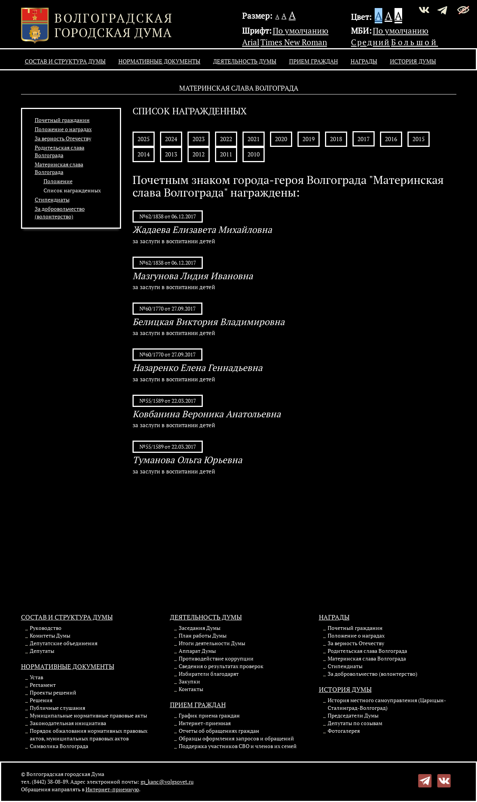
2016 (391, 139)
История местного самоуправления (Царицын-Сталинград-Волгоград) (387, 703)
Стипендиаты (52, 199)
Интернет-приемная (205, 723)
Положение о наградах (63, 129)
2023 (198, 139)
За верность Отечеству (63, 138)
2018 (336, 139)
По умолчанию (300, 30)
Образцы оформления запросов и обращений (236, 738)
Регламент (43, 684)
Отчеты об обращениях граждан (219, 730)
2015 (418, 139)
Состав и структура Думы (65, 61)
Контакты (191, 689)
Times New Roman (293, 42)
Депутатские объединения (63, 643)
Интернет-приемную (112, 789)
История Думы (413, 61)
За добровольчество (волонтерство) (60, 212)
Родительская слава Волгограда (59, 151)
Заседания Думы (199, 627)
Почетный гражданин (62, 120)
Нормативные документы (159, 61)
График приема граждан (209, 715)
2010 (253, 154)
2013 (171, 154)
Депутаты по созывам (355, 723)
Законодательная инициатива (68, 723)
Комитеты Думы (50, 635)
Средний (370, 42)
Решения (41, 700)
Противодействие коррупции (216, 658)
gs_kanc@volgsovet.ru (167, 781)
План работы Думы (202, 635)
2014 (143, 154)
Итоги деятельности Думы (212, 643)
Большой (414, 42)
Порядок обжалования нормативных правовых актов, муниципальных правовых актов (88, 734)
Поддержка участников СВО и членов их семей (238, 746)
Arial (250, 42)
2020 (281, 139)
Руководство (45, 627)
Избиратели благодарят (209, 673)
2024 (171, 139)
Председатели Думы (353, 715)
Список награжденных (72, 190)
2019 (308, 139)
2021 (253, 139)
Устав (36, 677)
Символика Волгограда (59, 746)
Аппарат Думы (197, 650)
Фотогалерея (344, 730)
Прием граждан (313, 61)
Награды (364, 61)
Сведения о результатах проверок (221, 666)
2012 (198, 154)
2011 (226, 154)
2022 (226, 139)
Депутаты (42, 650)
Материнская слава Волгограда (59, 168)
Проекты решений (53, 692)
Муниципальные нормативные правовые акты (88, 715)
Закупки (189, 681)
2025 (143, 139)
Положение (58, 181)
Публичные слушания (57, 707)
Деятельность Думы (244, 61)
